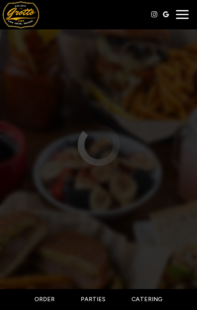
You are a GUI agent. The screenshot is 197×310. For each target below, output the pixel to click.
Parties (93, 299)
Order (44, 299)
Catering (147, 299)
